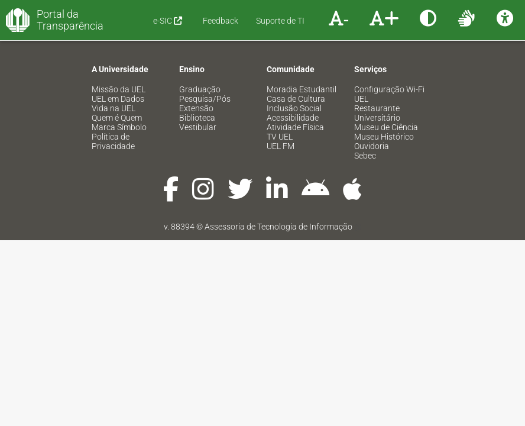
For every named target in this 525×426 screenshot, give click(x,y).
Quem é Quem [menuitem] (117, 117)
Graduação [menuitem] (200, 89)
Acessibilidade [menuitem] (293, 117)
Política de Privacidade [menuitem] (113, 141)
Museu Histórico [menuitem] (384, 136)
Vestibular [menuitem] (197, 127)
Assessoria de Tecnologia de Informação (278, 226)
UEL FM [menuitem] (280, 146)
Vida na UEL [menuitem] (113, 108)
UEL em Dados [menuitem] (118, 99)
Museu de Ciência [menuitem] (386, 127)
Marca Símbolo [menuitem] (119, 127)
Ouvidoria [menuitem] (371, 146)
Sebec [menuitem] (365, 155)
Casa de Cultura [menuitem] (296, 99)
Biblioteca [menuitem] (197, 117)
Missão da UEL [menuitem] (118, 89)
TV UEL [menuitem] (280, 136)
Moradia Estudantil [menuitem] (301, 89)
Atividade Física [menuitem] (295, 127)
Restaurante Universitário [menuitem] (377, 113)
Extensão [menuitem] (196, 108)
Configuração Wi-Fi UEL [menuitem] (389, 94)
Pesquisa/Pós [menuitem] (205, 99)
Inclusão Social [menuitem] (294, 108)
